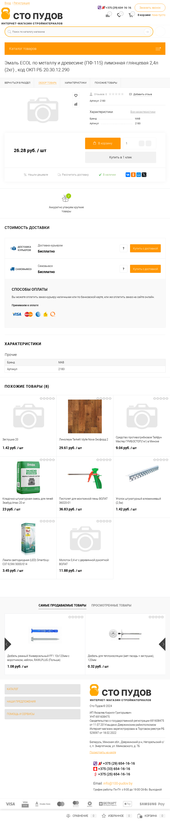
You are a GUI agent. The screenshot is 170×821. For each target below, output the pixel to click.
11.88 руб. (85, 573)
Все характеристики (142, 111)
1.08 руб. (17, 667)
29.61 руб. (85, 450)
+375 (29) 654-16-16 (119, 763)
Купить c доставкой (145, 248)
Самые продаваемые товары (62, 605)
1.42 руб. (28, 450)
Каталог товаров (85, 48)
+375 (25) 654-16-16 (114, 774)
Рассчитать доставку (73, 174)
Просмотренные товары (111, 605)
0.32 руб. (71, 667)
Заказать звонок (150, 7)
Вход (8, 3)
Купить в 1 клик (120, 157)
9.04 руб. (142, 450)
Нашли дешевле (36, 174)
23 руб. (28, 511)
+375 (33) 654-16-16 (114, 769)
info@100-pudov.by (118, 784)
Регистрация (22, 3)
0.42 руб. (124, 667)
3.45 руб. (28, 573)
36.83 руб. (85, 511)
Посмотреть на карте (103, 752)
